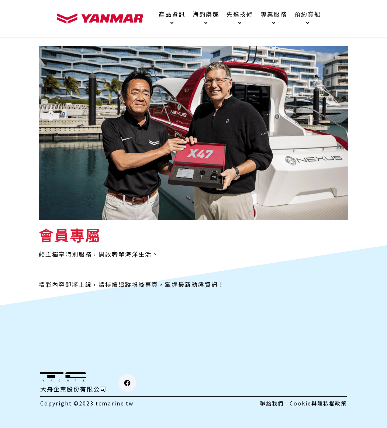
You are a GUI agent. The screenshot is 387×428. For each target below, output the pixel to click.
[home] (100, 18)
